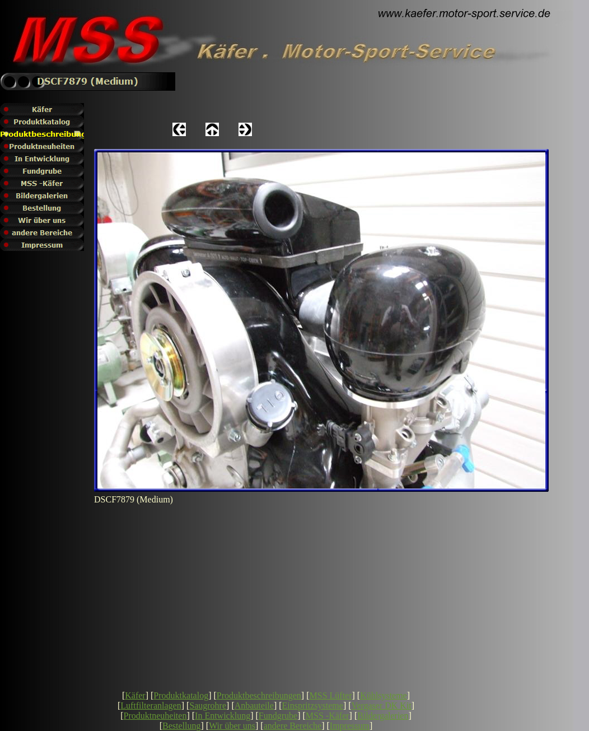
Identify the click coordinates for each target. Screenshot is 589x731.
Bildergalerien (382, 715)
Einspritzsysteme (312, 705)
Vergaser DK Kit (382, 705)
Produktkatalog (180, 695)
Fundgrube (278, 715)
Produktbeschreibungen (259, 695)
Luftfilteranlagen (150, 705)
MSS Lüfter (331, 695)
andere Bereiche (292, 725)
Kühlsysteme (383, 695)
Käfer (135, 695)
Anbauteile (254, 705)
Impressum (350, 725)
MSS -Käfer (327, 715)
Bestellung (181, 725)
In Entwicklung (222, 715)
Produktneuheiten (155, 715)
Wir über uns (232, 725)
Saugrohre (207, 705)
